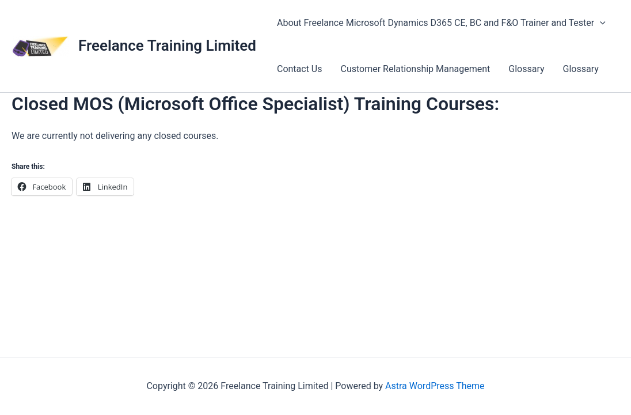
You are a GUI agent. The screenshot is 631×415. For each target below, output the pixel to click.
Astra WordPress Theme (434, 385)
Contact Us (299, 68)
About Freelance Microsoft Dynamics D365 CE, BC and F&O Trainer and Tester (441, 23)
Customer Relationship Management (416, 68)
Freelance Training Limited (167, 45)
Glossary (526, 68)
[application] (600, 23)
